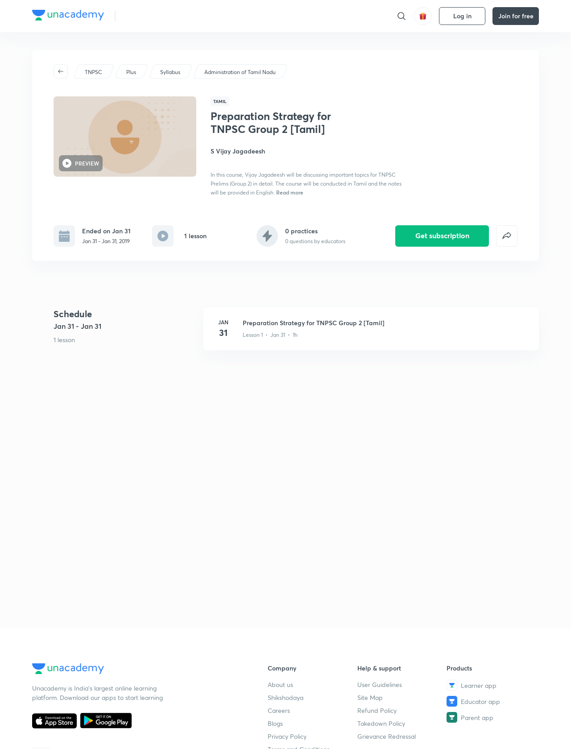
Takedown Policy (381, 723)
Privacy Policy (287, 736)
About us (280, 684)
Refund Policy (377, 710)
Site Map (370, 697)
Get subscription (442, 235)
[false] (506, 236)
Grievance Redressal (386, 736)
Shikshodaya (285, 697)
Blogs (275, 723)
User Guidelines (379, 684)
